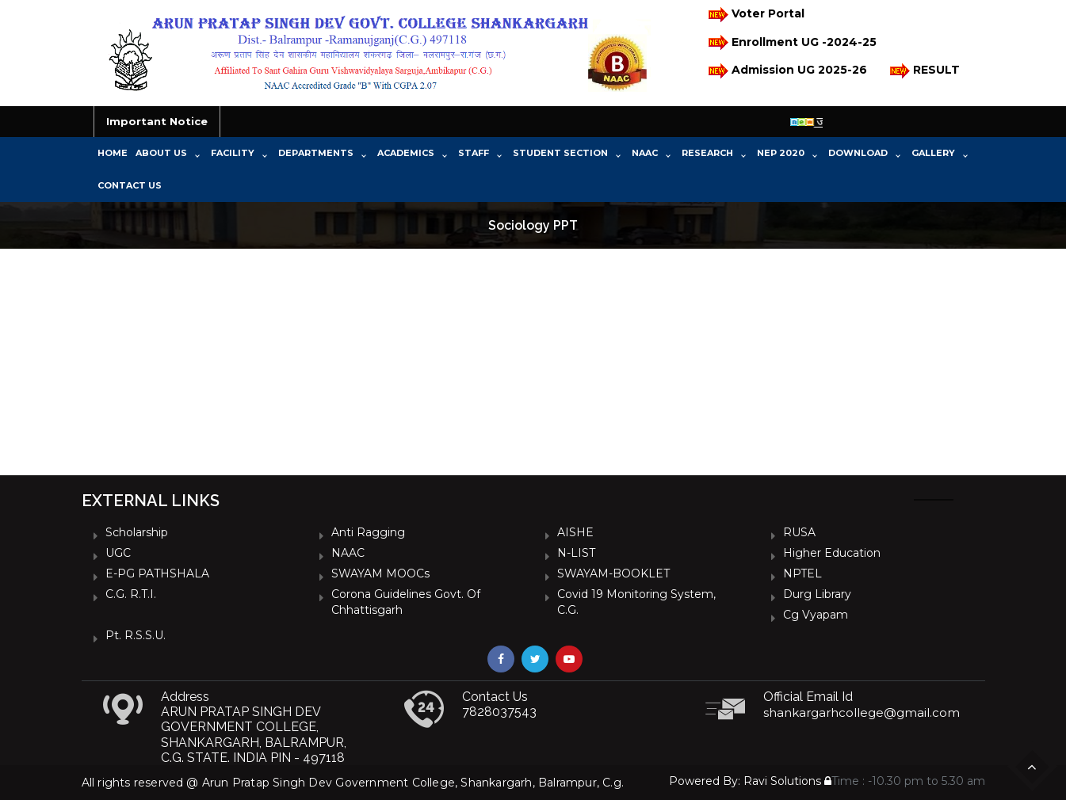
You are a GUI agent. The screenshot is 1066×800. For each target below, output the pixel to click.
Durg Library (817, 594)
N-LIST (576, 553)
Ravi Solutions (782, 781)
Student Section (560, 152)
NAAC (645, 152)
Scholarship (136, 532)
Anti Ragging (368, 532)
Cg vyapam (815, 615)
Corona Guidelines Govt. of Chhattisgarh (405, 602)
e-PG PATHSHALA (157, 573)
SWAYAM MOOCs (380, 573)
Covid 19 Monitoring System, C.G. (636, 602)
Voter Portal (755, 14)
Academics (405, 152)
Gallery (933, 152)
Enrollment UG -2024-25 (791, 42)
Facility (232, 152)
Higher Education (832, 553)
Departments (315, 152)
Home (112, 152)
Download (858, 152)
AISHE (575, 532)
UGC (118, 553)
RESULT (924, 71)
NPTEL (802, 573)
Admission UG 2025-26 (786, 71)
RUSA (799, 532)
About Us (161, 152)
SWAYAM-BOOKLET (613, 573)
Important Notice (157, 121)
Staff (473, 152)
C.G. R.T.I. (130, 594)
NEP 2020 (780, 152)
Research (707, 152)
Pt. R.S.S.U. (135, 635)
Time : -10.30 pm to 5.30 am (904, 781)
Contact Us (129, 185)
